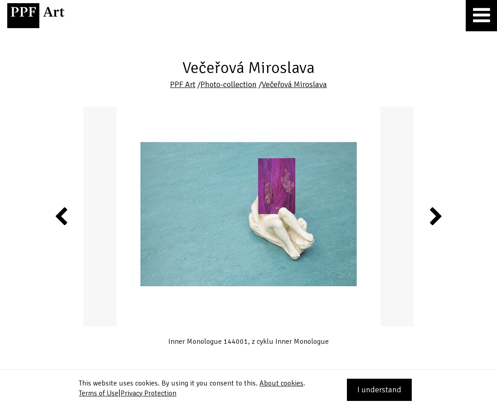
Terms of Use (98, 393)
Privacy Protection (148, 393)
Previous (61, 216)
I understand (379, 390)
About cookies (281, 383)
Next (435, 216)
